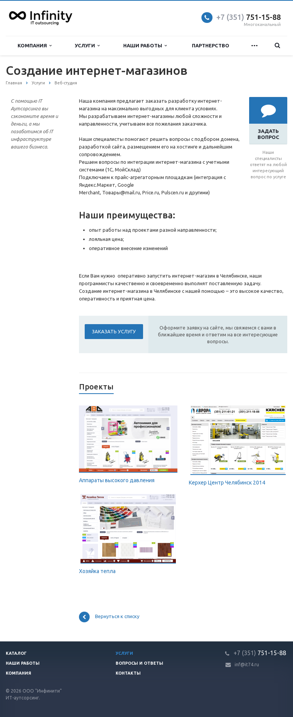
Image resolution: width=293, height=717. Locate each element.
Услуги (87, 45)
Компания (35, 45)
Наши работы (145, 45)
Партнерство (210, 45)
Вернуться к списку (109, 617)
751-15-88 (248, 17)
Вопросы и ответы (139, 663)
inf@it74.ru (247, 664)
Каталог (16, 653)
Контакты (128, 673)
